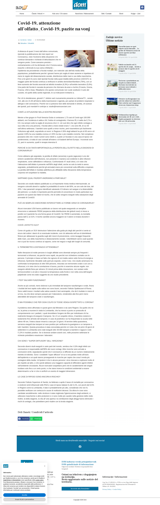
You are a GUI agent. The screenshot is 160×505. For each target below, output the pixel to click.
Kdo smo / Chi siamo (59, 14)
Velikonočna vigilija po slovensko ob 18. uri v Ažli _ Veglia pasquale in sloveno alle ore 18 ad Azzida (129, 118)
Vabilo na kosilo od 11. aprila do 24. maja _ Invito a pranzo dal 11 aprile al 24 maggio (129, 68)
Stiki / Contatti (106, 14)
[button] (24, 419)
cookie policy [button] (39, 480)
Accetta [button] (24, 495)
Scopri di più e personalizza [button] (24, 499)
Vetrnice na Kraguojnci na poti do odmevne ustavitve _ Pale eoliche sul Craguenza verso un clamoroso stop (129, 102)
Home (22, 14)
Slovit (121, 14)
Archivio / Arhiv (26, 40)
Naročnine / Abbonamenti (84, 14)
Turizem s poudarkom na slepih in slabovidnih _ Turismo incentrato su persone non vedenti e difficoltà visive (128, 85)
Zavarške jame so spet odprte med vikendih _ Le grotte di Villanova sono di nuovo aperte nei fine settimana (129, 51)
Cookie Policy (117, 491)
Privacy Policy (106, 491)
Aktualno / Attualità (27, 44)
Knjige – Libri (135, 14)
